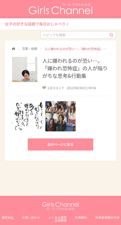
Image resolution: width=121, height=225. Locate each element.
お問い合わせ (31, 217)
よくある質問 (57, 217)
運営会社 (8, 217)
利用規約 (81, 217)
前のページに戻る (60, 144)
